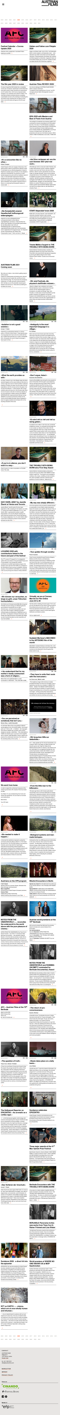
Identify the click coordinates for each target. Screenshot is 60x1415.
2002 (35, 23)
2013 (47, 20)
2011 (55, 20)
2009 (6, 23)
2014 (43, 20)
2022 (10, 20)
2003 (31, 23)
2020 (18, 20)
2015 (39, 20)
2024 (2, 20)
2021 (14, 20)
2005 (22, 23)
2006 (18, 23)
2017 (31, 20)
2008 (10, 23)
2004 (27, 23)
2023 (6, 20)
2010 (2, 23)
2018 (27, 20)
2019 (22, 20)
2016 (35, 20)
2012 (51, 20)
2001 (39, 23)
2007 (14, 23)
